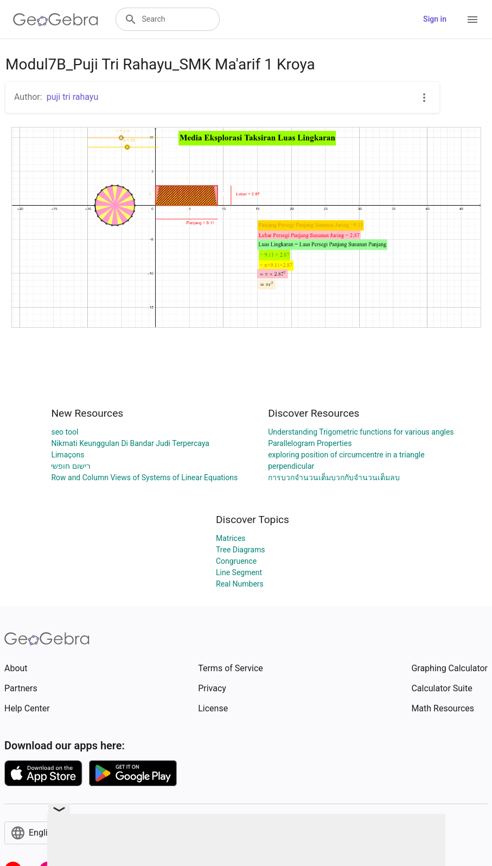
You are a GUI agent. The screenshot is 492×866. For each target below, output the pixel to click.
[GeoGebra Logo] (55, 19)
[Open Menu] (472, 19)
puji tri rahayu (73, 97)
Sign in (434, 19)
